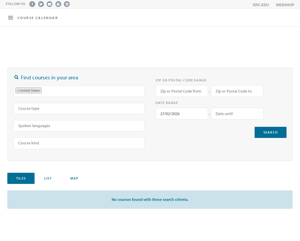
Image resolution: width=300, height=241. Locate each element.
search (270, 132)
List (48, 178)
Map (74, 178)
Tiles (21, 178)
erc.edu (261, 5)
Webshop (285, 5)
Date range (167, 102)
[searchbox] (46, 91)
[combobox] (78, 91)
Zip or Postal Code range (181, 80)
